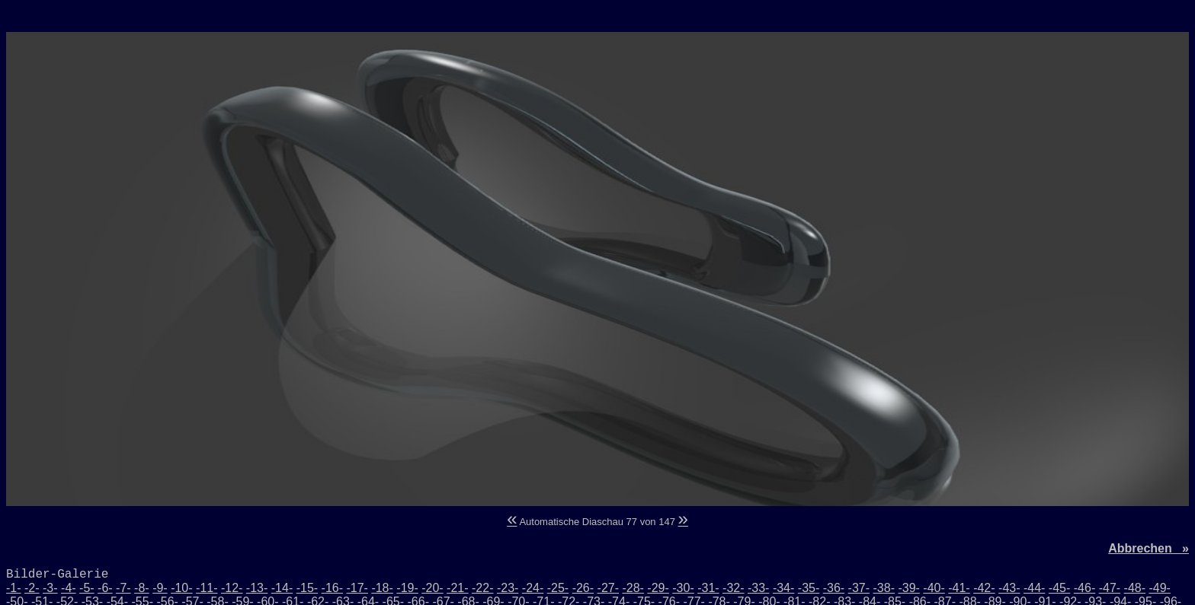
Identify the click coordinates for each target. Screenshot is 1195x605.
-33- (758, 587)
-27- (608, 587)
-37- (859, 587)
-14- (282, 587)
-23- (507, 587)
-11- (206, 587)
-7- (123, 587)
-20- (432, 587)
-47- (1109, 587)
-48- (1134, 587)
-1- (13, 587)
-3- (50, 587)
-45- (1059, 587)
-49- (1159, 587)
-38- (884, 587)
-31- (708, 587)
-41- (958, 587)
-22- (482, 587)
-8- (141, 587)
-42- (984, 587)
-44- (1034, 587)
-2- (32, 587)
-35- (808, 587)
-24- (532, 587)
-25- (558, 587)
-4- (68, 587)
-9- (160, 587)
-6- (105, 587)
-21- (457, 587)
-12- (231, 587)
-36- (833, 587)
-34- (783, 587)
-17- (356, 587)
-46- (1084, 587)
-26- (583, 587)
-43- (1009, 587)
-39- (908, 587)
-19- (407, 587)
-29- (657, 587)
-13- (257, 587)
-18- (381, 587)
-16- (332, 587)
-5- (87, 587)
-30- (683, 587)
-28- (632, 587)
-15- (307, 587)
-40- (933, 587)
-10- (181, 587)
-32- (733, 587)
